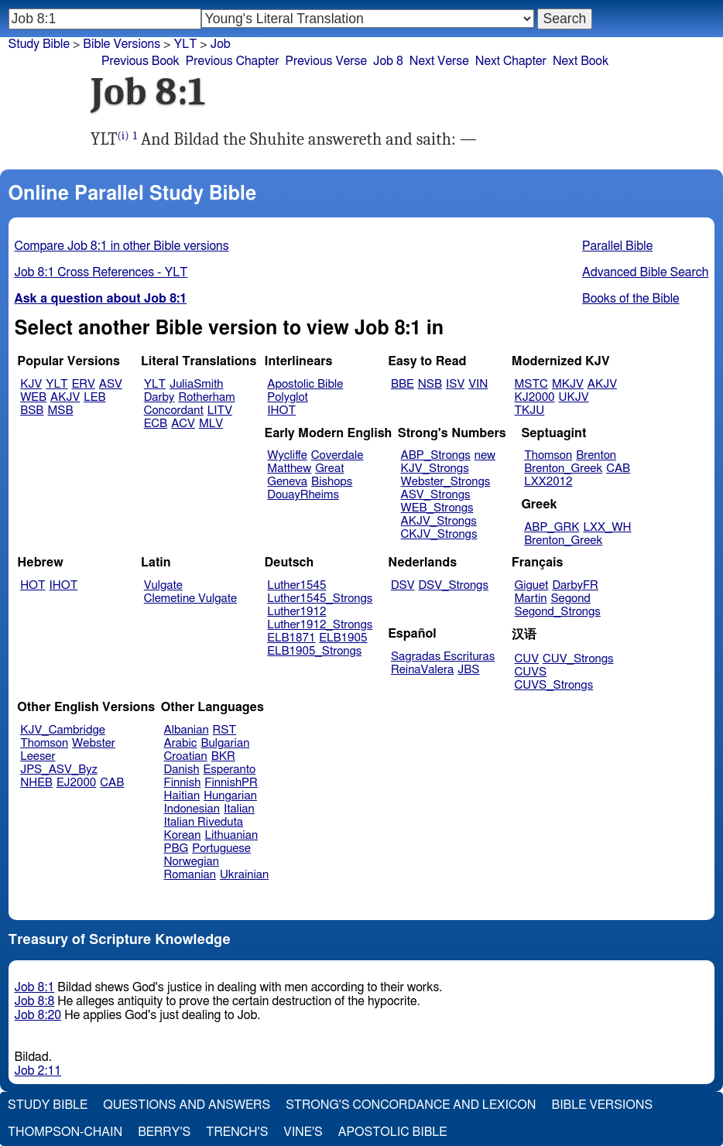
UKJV (574, 397)
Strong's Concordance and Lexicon (411, 1105)
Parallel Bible (617, 246)
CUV (527, 659)
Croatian (185, 756)
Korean (182, 835)
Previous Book (140, 61)
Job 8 (388, 61)
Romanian (190, 875)
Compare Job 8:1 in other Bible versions (122, 246)
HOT (32, 585)
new (485, 455)
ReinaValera (422, 670)
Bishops (331, 481)
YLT (185, 44)
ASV (110, 384)
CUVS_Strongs (554, 685)
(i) (123, 135)
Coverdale (337, 455)
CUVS (531, 672)
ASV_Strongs (436, 495)
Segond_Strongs (558, 611)
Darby (159, 397)
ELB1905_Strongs (314, 651)
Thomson (548, 455)
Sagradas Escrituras (443, 656)
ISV (455, 384)
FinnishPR (231, 783)
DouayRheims (303, 495)
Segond (570, 598)
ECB (155, 423)
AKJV (65, 397)
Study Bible (39, 44)
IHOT (281, 410)
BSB (31, 410)
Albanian (186, 730)
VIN (478, 384)
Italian (239, 809)
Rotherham (206, 397)
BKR (223, 756)
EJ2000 (76, 783)
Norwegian (191, 861)
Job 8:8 (35, 1001)
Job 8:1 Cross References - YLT (101, 272)
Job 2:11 (38, 1071)
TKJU (530, 410)
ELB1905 (343, 638)
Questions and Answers (186, 1105)
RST (225, 730)
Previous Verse (326, 61)
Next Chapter (511, 61)
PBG (176, 848)
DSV (403, 585)
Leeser (37, 756)
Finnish (182, 783)
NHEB (36, 783)
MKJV (568, 384)
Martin (531, 598)
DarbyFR (575, 585)
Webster (93, 743)
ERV (83, 384)
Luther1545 (296, 585)
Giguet (532, 585)
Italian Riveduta (203, 822)
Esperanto (230, 769)
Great (329, 468)
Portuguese (221, 848)
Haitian (182, 796)
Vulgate (163, 585)
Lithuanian (231, 835)
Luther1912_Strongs (319, 625)
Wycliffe (287, 455)
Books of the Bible (631, 298)
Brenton (596, 455)
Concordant (174, 410)
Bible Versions (121, 44)
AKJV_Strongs (439, 521)
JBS (468, 670)
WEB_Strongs (437, 508)
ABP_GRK (551, 527)
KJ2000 (535, 397)
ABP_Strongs (436, 455)
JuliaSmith (196, 384)
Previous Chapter (232, 61)
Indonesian (192, 809)
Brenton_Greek (563, 468)
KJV (31, 384)
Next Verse (439, 61)
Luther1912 (296, 611)
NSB (430, 384)
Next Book (580, 61)
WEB (33, 397)
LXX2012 (548, 481)
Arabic (180, 743)
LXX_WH (607, 527)
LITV (219, 410)
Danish (182, 769)
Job (221, 44)
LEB (94, 397)
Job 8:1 (35, 987)
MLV (211, 423)
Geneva (287, 481)
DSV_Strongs (453, 585)
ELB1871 (291, 638)
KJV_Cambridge (62, 730)
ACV (183, 423)
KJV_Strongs (435, 468)
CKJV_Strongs (439, 534)
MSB (60, 410)
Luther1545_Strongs (319, 598)
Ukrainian (244, 875)
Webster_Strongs (446, 481)
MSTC (531, 384)
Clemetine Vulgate (190, 598)
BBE (402, 384)
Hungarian (230, 796)
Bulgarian (224, 743)
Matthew (289, 468)
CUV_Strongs (578, 659)
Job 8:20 (38, 1015)
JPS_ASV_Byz (59, 769)
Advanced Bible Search (645, 272)
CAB (618, 468)
